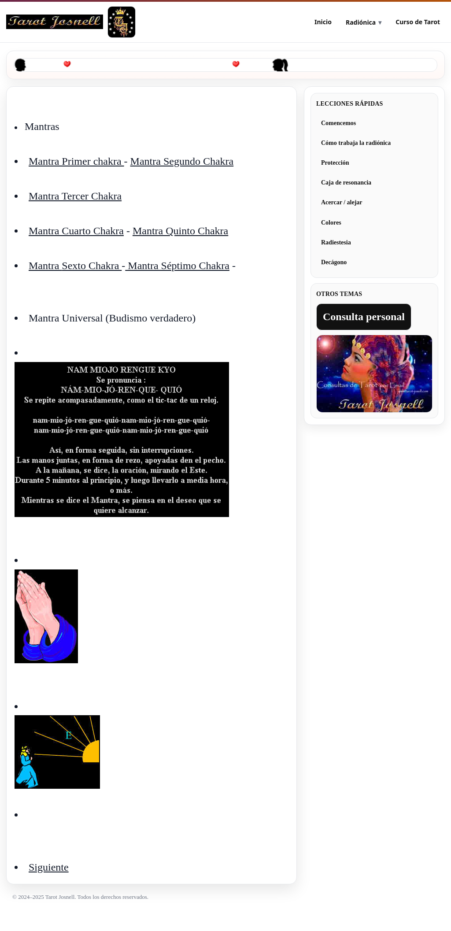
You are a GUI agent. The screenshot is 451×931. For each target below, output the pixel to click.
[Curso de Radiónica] (54, 22)
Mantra (45, 265)
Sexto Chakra (92, 265)
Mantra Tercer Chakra (75, 196)
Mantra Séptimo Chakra (177, 265)
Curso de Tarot (418, 22)
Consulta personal (364, 316)
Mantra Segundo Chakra (182, 161)
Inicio (323, 22)
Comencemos (338, 123)
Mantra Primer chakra (76, 161)
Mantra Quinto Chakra (180, 230)
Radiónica (361, 22)
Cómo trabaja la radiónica (356, 143)
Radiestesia (336, 242)
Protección (335, 162)
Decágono (334, 262)
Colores (331, 222)
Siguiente (49, 867)
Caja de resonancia (346, 182)
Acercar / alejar (341, 202)
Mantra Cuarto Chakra (76, 230)
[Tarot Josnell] (121, 22)
